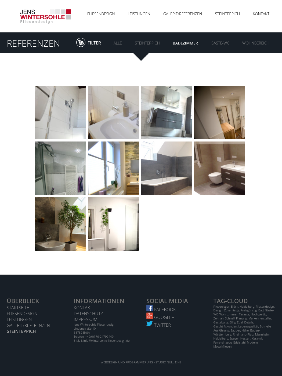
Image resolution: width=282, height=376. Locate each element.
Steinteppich (227, 13)
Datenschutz (88, 314)
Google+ (160, 317)
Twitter (158, 325)
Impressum (85, 319)
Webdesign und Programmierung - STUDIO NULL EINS (141, 362)
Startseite (18, 308)
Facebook (161, 309)
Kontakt (261, 13)
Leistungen (139, 13)
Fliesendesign (101, 13)
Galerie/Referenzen (182, 13)
